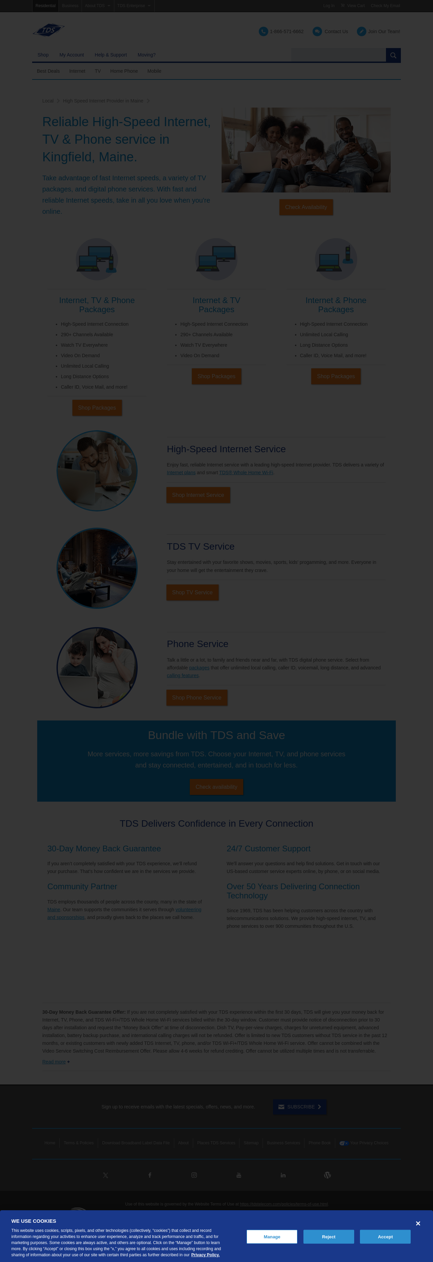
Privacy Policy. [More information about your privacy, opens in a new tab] (205, 1255)
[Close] (418, 1223)
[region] (216, 1236)
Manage (272, 1236)
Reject (329, 1236)
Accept (385, 1236)
